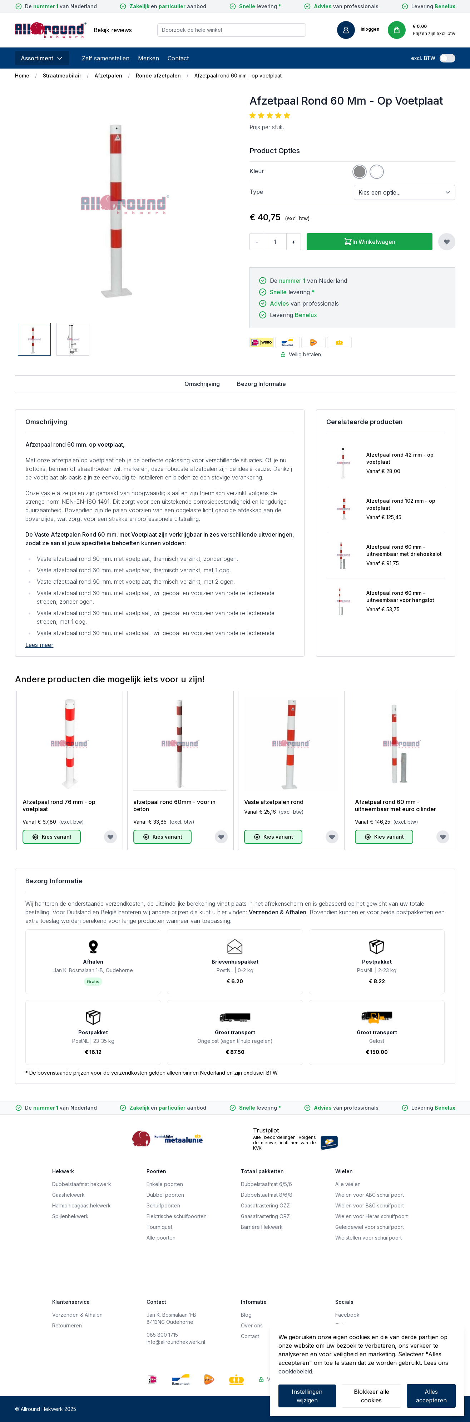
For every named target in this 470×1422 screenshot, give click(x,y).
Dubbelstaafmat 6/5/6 (266, 1184)
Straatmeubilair (62, 75)
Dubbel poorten (165, 1195)
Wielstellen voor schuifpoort (368, 1238)
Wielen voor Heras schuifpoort (371, 1216)
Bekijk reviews (113, 30)
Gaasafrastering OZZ (265, 1205)
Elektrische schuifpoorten (177, 1216)
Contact (178, 58)
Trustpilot (266, 1130)
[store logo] (50, 30)
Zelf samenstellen (105, 58)
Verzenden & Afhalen (277, 912)
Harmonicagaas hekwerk (81, 1205)
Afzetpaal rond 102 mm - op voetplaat (400, 504)
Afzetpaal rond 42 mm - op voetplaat (400, 458)
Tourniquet (159, 1227)
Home (22, 75)
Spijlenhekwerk (70, 1216)
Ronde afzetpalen (158, 75)
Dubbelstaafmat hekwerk (81, 1184)
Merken (148, 58)
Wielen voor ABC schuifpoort (369, 1195)
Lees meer (39, 644)
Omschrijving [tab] (202, 383)
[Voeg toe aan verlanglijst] (446, 241)
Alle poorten (161, 1238)
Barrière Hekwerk (262, 1227)
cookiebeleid (295, 1371)
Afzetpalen (108, 75)
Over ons (252, 1325)
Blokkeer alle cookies (371, 1396)
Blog (246, 1315)
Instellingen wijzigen (307, 1396)
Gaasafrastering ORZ (265, 1216)
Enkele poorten (165, 1184)
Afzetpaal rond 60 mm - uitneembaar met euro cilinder (395, 805)
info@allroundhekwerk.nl (176, 1342)
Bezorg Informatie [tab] (261, 383)
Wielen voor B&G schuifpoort (369, 1205)
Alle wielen (348, 1184)
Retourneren (67, 1325)
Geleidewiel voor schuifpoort (369, 1227)
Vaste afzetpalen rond (273, 801)
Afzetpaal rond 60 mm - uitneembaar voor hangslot (400, 596)
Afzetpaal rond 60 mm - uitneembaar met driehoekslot (404, 550)
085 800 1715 (162, 1335)
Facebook (347, 1315)
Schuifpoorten (163, 1205)
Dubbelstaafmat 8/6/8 (266, 1195)
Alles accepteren (431, 1396)
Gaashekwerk (68, 1195)
